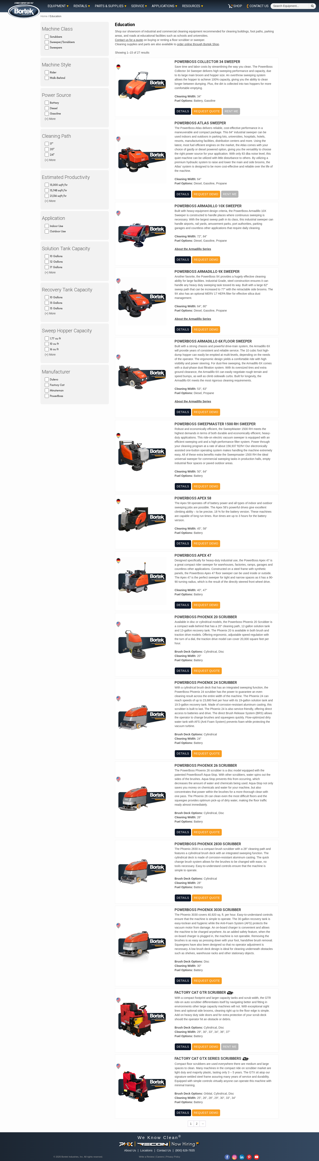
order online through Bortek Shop (198, 44)
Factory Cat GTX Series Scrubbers (208, 1059)
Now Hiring (185, 1144)
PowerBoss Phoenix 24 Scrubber (206, 682)
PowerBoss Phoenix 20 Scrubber (206, 617)
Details (182, 111)
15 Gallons (56, 308)
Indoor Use (56, 226)
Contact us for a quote (129, 40)
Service (137, 6)
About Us (130, 1150)
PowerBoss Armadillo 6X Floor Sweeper (213, 341)
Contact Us (164, 1150)
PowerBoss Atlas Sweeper (200, 123)
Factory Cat (57, 385)
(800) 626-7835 (185, 1150)
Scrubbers (56, 36)
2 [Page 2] (197, 1123)
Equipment (57, 6)
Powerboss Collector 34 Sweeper (207, 62)
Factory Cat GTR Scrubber (200, 993)
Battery (54, 103)
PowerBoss (56, 396)
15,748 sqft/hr (58, 190)
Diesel (53, 108)
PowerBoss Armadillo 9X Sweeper (207, 271)
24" (52, 154)
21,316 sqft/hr (58, 195)
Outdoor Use (58, 231)
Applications (163, 6)
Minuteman (56, 390)
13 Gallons (56, 303)
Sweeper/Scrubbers (62, 42)
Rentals (80, 6)
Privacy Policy (173, 1156)
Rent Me (231, 111)
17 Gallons (56, 267)
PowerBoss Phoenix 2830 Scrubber (208, 844)
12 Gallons (56, 261)
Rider (53, 72)
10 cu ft (54, 344)
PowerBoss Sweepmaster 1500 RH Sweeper (215, 424)
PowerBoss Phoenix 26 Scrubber (206, 765)
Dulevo (54, 379)
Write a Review (146, 1156)
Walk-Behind (57, 78)
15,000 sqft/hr (58, 185)
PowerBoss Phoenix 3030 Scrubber (208, 910)
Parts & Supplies (109, 6)
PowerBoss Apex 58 (193, 498)
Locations (146, 1150)
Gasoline (55, 113)
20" (52, 149)
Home (43, 16)
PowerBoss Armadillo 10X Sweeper (208, 206)
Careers (160, 1156)
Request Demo (206, 194)
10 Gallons (56, 256)
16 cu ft (54, 349)
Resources (191, 6)
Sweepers (56, 47)
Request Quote (207, 111)
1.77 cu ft (55, 338)
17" (51, 143)
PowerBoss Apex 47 (193, 555)
